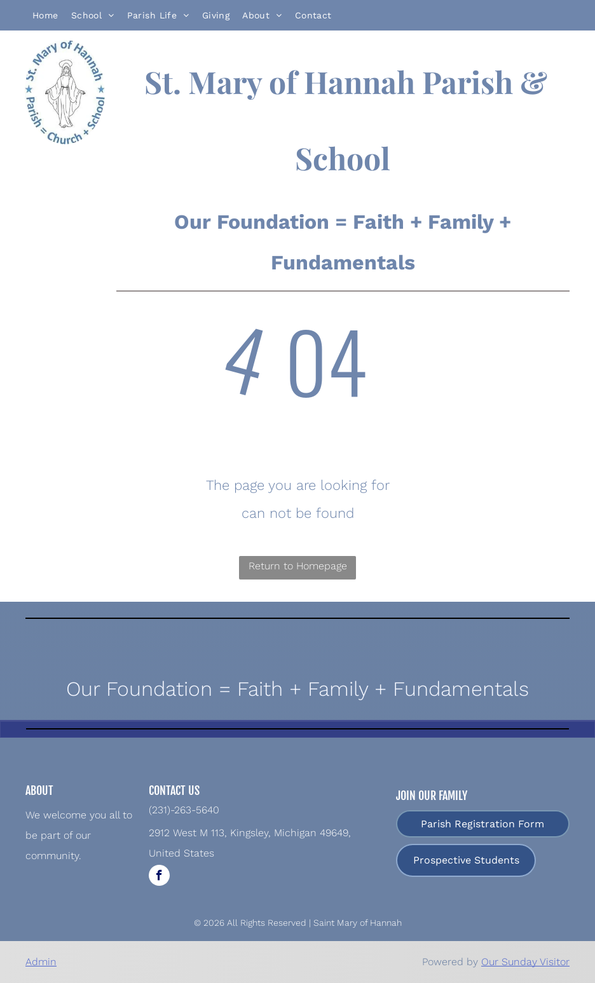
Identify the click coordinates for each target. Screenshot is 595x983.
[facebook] (159, 877)
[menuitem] (45, 15)
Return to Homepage (298, 566)
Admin (41, 962)
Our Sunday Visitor (525, 962)
